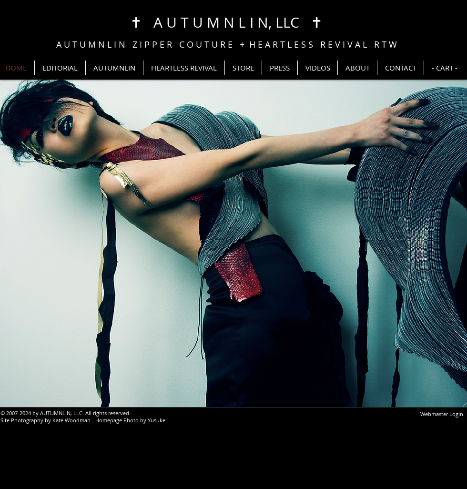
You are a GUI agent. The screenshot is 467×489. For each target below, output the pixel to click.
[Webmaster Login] (441, 414)
